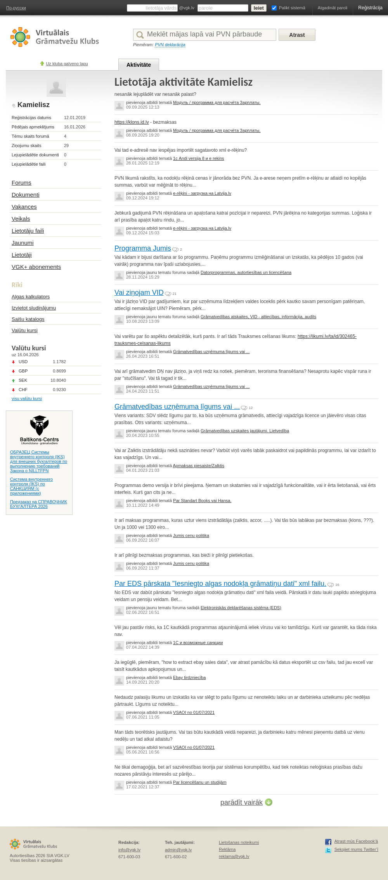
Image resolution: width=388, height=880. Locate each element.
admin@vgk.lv (178, 849)
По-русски (16, 7)
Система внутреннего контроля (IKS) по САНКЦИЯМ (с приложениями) (31, 486)
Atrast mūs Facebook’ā (356, 841)
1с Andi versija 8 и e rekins (198, 158)
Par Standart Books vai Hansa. (202, 500)
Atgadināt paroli (332, 7)
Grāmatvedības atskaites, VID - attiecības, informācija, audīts (258, 316)
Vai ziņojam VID (139, 292)
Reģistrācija (370, 7)
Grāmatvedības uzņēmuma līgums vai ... (211, 351)
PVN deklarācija (170, 44)
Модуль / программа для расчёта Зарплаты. (216, 102)
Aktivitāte (138, 65)
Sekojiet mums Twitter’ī (356, 849)
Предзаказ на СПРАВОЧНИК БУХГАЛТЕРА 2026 (38, 504)
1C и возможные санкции (198, 642)
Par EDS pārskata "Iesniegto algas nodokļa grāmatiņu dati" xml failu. (220, 583)
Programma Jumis (142, 248)
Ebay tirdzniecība (189, 677)
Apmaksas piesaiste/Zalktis (198, 465)
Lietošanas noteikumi (239, 842)
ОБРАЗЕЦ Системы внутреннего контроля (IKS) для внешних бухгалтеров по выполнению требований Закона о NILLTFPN (38, 461)
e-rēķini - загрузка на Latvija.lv (202, 193)
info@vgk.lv (129, 849)
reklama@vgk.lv (234, 856)
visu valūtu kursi (27, 398)
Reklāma (227, 849)
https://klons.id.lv (131, 122)
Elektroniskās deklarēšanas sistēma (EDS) (241, 607)
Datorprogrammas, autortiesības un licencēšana (246, 272)
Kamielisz (33, 105)
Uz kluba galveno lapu (67, 63)
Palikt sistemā (292, 7)
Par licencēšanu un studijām (200, 782)
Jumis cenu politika (191, 535)
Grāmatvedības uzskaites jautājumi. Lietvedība (245, 430)
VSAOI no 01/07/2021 (194, 712)
